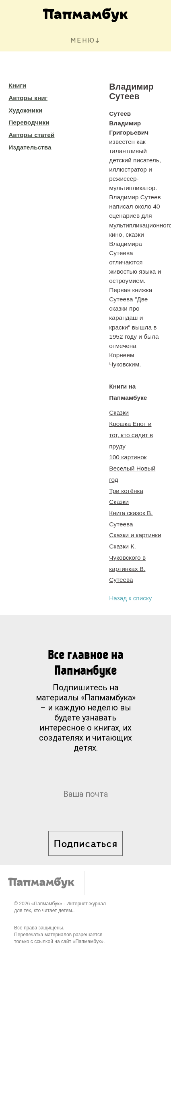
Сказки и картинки (135, 535)
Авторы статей (31, 134)
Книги (17, 85)
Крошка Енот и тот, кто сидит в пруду (131, 434)
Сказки (119, 412)
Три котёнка (126, 490)
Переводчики (28, 122)
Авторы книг (27, 97)
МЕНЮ (82, 41)
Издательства (29, 147)
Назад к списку (130, 598)
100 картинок (127, 457)
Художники (25, 110)
